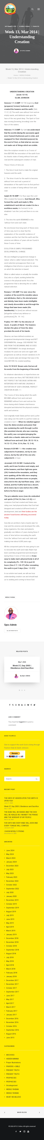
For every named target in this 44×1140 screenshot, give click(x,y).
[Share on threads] (16, 705)
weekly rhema (10, 597)
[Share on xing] (31, 705)
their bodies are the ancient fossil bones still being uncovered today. (20, 515)
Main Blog (22, 1112)
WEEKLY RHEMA (25, 26)
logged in (22, 722)
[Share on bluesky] (28, 705)
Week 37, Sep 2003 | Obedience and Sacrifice (22, 667)
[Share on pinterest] (19, 705)
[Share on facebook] (9, 705)
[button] (38, 9)
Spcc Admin (26, 51)
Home (16, 75)
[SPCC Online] (10, 9)
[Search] (31, 9)
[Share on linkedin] (22, 705)
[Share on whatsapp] (25, 705)
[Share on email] (34, 705)
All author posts (12, 630)
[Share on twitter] (12, 705)
